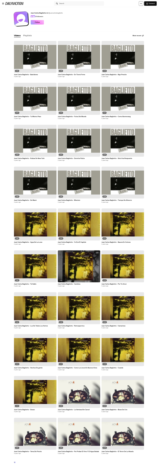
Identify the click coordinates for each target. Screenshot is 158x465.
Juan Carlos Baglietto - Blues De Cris (114, 410)
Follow (37, 22)
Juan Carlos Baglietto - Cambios (69, 284)
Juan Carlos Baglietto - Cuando (112, 368)
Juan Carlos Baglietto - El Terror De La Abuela (117, 451)
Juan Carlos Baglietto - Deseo (24, 410)
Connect (150, 3)
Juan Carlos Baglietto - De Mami (25, 200)
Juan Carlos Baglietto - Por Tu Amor (114, 284)
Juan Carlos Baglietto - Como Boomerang (116, 116)
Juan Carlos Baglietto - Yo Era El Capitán (72, 242)
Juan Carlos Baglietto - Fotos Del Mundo (72, 116)
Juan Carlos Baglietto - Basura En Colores (116, 242)
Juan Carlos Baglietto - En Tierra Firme (71, 75)
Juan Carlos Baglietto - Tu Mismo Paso (27, 116)
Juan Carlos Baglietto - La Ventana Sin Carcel (74, 410)
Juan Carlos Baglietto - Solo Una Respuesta (117, 158)
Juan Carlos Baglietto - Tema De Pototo (28, 451)
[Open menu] (3, 3)
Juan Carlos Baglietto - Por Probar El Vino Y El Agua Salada (78, 451)
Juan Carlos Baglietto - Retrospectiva (71, 326)
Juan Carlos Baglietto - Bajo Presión (114, 75)
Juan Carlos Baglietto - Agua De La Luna (28, 242)
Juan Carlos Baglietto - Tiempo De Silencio (117, 200)
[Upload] (141, 3)
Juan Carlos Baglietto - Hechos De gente (28, 368)
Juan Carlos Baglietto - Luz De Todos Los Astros (31, 326)
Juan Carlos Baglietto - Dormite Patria (71, 158)
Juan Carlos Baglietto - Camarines (113, 326)
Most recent (138, 36)
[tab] (17, 35)
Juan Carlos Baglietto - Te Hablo (25, 284)
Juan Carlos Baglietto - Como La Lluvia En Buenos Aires (77, 368)
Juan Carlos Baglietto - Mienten (69, 200)
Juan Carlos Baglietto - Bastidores (26, 75)
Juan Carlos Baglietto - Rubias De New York (29, 158)
